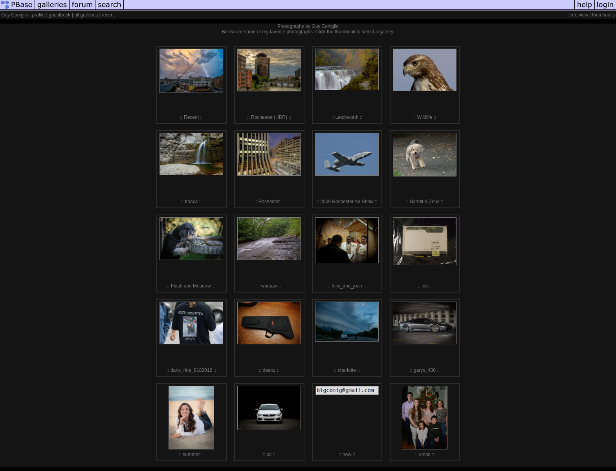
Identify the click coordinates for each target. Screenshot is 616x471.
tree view (578, 15)
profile (38, 15)
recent (108, 15)
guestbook (59, 15)
